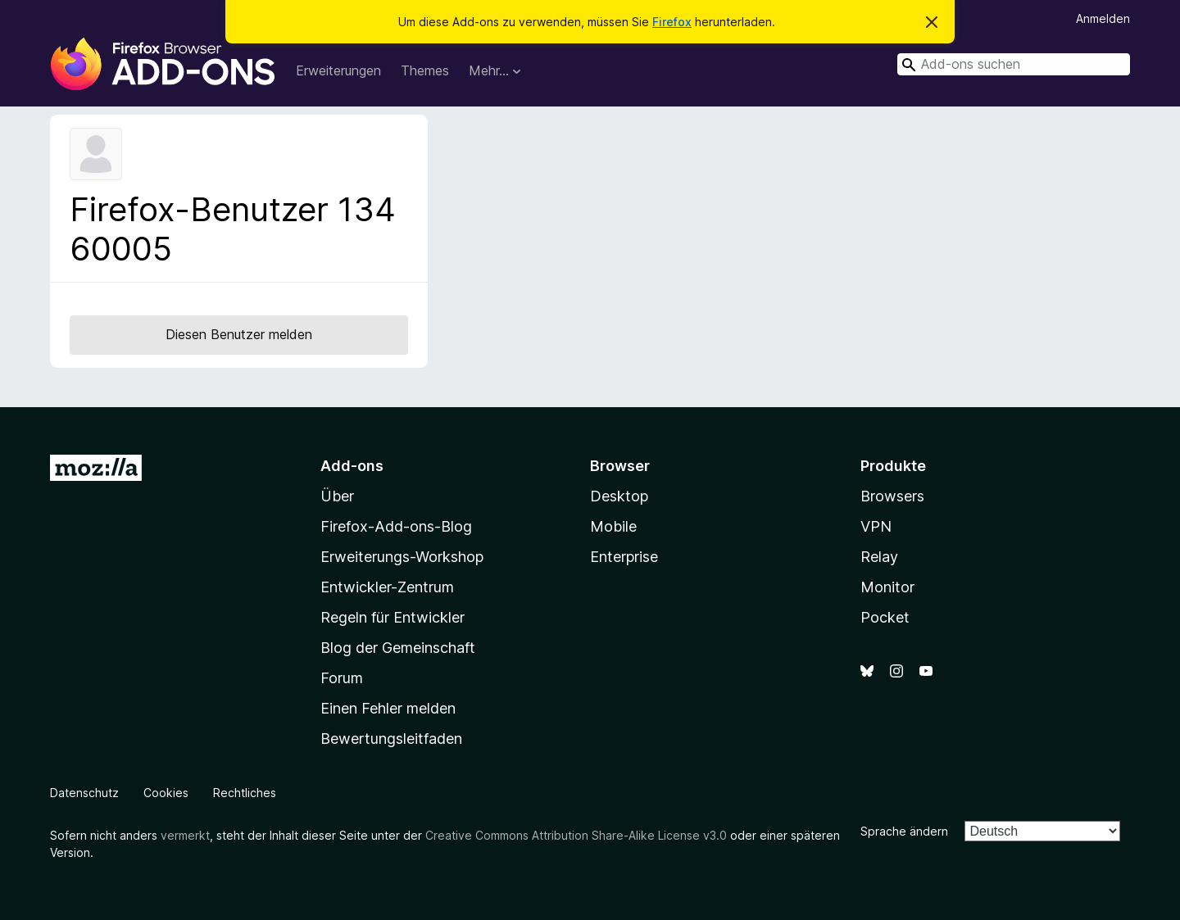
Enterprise (624, 556)
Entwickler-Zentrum (387, 587)
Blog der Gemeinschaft (397, 647)
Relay (879, 556)
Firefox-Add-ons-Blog (396, 526)
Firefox (672, 22)
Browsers (892, 496)
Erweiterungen (338, 70)
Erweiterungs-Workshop (401, 556)
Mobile (613, 526)
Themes (425, 70)
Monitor (887, 587)
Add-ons (352, 465)
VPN (876, 526)
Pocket (885, 617)
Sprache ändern (904, 831)
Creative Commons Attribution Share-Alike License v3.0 (576, 835)
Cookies (165, 793)
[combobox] (1013, 64)
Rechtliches (244, 793)
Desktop (619, 496)
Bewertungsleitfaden (391, 738)
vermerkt (185, 835)
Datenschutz (84, 793)
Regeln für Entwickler (392, 617)
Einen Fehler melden (388, 708)
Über (337, 496)
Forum (341, 678)
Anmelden (1103, 18)
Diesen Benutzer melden (239, 334)
